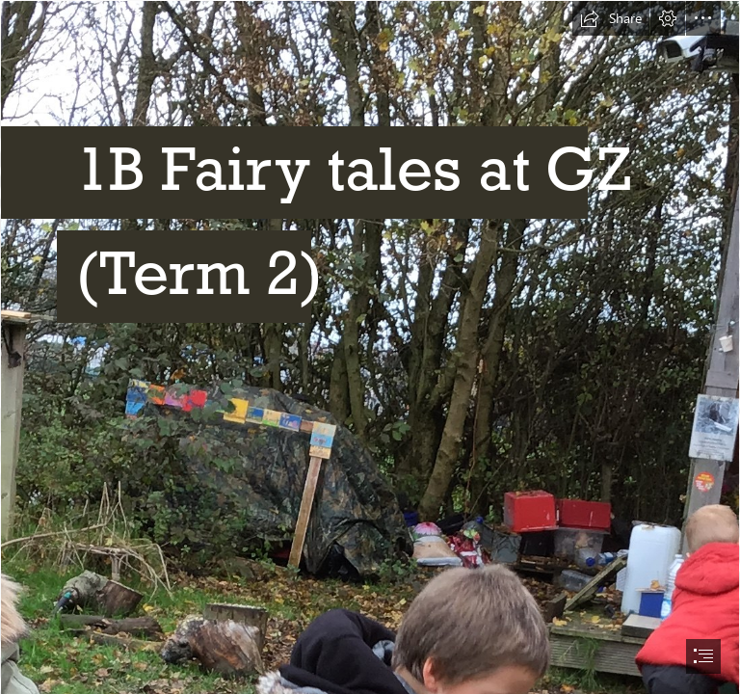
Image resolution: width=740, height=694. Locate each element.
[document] (370, 347)
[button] (610, 18)
